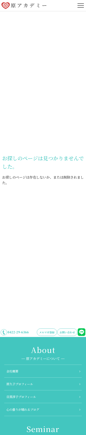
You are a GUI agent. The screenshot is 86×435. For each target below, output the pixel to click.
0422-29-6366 (18, 332)
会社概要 (12, 371)
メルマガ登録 (46, 332)
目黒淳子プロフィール (21, 396)
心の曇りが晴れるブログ (22, 409)
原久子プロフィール (19, 384)
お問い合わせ (67, 332)
